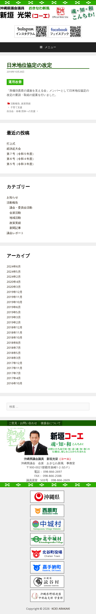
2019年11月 (14, 297)
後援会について (51, 423)
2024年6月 (14, 266)
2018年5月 (14, 353)
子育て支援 (16, 107)
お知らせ (12, 197)
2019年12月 (14, 292)
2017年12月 (14, 363)
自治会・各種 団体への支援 (21, 111)
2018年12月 (14, 327)
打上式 (11, 143)
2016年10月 (14, 383)
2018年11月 (14, 332)
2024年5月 (14, 271)
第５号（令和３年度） (21, 164)
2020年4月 (14, 282)
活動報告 (15, 103)
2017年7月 (14, 373)
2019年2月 (14, 322)
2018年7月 (14, 348)
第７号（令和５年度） (21, 154)
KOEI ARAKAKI (61, 609)
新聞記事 (15, 228)
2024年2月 (14, 276)
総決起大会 (14, 148)
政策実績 (26, 103)
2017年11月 (14, 368)
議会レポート (15, 233)
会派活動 (15, 213)
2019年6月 (14, 307)
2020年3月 (14, 287)
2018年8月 (14, 343)
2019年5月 (14, 312)
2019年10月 (14, 302)
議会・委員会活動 (21, 207)
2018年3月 (14, 358)
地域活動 (15, 218)
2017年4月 (14, 378)
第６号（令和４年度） (21, 159)
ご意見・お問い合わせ (23, 423)
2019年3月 (14, 317)
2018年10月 (14, 337)
